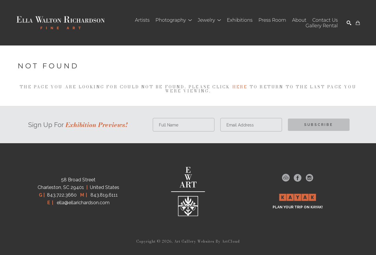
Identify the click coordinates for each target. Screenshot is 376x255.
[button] (173, 20)
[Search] (349, 23)
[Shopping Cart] (358, 23)
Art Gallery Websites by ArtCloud (207, 241)
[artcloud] (286, 178)
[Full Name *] (183, 124)
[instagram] (309, 178)
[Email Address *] (251, 124)
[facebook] (297, 178)
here (240, 87)
